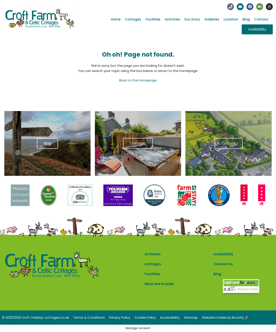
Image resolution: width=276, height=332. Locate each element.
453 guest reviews (247, 289)
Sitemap (191, 317)
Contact (261, 19)
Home (116, 19)
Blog (246, 19)
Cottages (133, 19)
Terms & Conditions (89, 317)
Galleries (211, 19)
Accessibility (170, 317)
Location (231, 19)
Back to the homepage (138, 80)
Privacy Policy (119, 317)
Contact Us (223, 264)
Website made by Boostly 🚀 (225, 317)
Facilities (153, 19)
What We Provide (159, 284)
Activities (172, 19)
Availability (223, 254)
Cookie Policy (145, 317)
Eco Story (192, 19)
